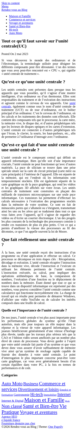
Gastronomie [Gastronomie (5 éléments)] (22, 395)
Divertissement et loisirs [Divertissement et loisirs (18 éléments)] (38, 389)
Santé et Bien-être (20, 26)
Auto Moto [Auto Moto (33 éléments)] (11, 383)
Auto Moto (15, 33)
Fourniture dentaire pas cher (18, 423)
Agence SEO (9, 416)
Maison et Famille (20, 16)
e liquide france (10, 420)
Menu (4, 6)
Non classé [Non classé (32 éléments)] (11, 406)
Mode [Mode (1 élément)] (67, 401)
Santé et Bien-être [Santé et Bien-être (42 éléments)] (40, 406)
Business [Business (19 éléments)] (30, 383)
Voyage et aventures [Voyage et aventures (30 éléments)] (38, 412)
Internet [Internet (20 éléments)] (64, 394)
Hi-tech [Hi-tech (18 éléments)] (36, 394)
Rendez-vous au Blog (14, 9)
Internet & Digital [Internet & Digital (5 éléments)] (12, 401)
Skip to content (10, 3)
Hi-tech (13, 29)
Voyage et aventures (21, 22)
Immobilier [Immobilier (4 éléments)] (50, 394)
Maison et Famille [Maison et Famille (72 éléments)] (44, 400)
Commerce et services (22, 19)
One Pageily (55, 426)
